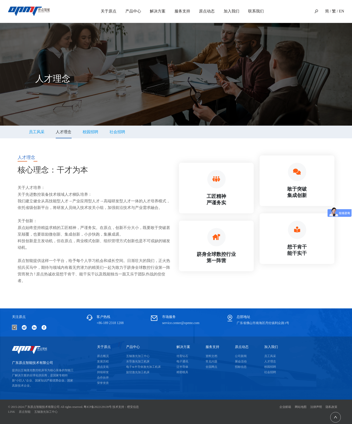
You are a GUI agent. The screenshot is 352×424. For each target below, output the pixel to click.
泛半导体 (182, 366)
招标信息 (241, 366)
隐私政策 (331, 407)
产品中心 (133, 11)
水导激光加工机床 (138, 361)
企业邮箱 (285, 407)
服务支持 (182, 11)
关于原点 (108, 11)
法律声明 (316, 407)
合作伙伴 (103, 377)
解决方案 (157, 11)
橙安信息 (133, 407)
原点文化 (103, 366)
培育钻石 (182, 356)
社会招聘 (117, 132)
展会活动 (241, 361)
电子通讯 (182, 361)
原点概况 (103, 356)
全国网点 (211, 366)
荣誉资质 (103, 382)
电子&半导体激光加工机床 (143, 366)
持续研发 (103, 372)
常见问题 (211, 361)
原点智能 (25, 411)
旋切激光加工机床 (138, 372)
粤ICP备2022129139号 (98, 407)
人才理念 (270, 361)
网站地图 (301, 407)
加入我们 (231, 11)
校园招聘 (90, 132)
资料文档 (211, 356)
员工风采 (36, 132)
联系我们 (256, 11)
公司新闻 (241, 356)
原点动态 (207, 11)
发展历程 (103, 361)
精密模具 (182, 372)
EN (341, 11)
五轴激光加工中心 (138, 356)
